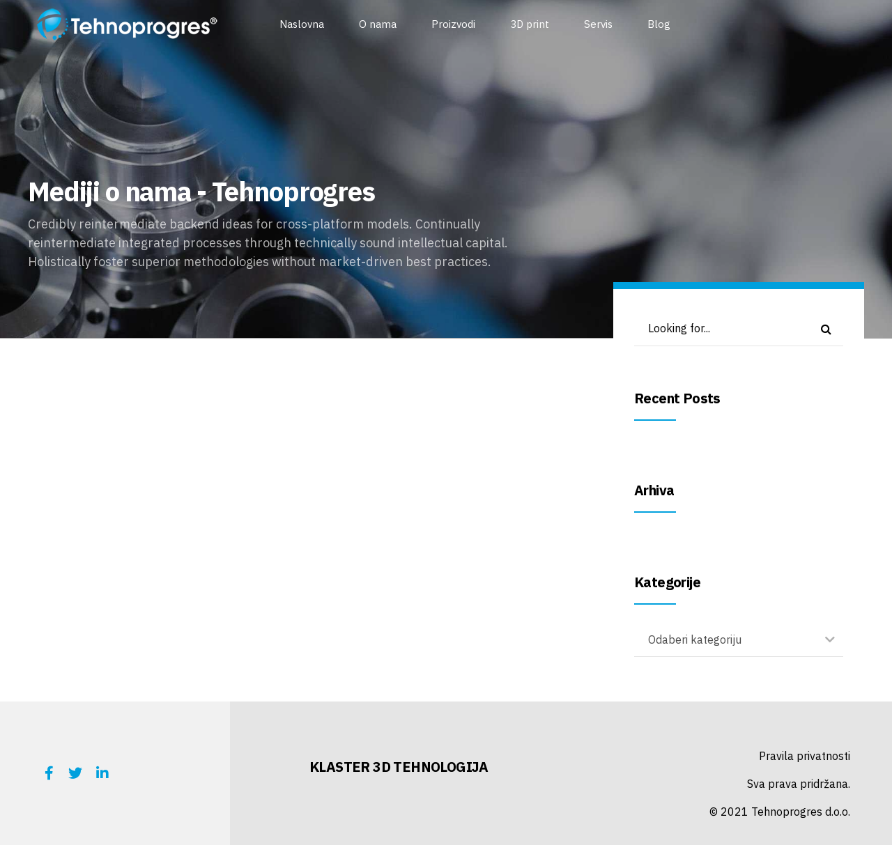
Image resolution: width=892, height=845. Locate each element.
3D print (529, 24)
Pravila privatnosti (804, 756)
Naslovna (301, 24)
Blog (658, 24)
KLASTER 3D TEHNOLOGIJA (399, 766)
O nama (378, 24)
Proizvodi (453, 24)
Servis (598, 24)
